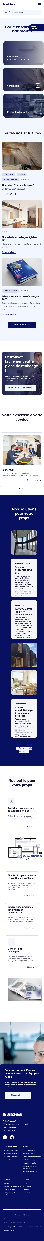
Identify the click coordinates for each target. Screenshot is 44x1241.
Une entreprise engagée (10, 1150)
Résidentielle (8, 174)
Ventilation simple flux (29, 1163)
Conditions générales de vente (12, 1227)
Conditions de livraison (34, 1227)
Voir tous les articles (22, 325)
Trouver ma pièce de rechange (20, 388)
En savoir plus (9, 194)
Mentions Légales (8, 1231)
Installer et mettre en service (12, 1186)
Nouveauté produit (11, 180)
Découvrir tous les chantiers (25, 750)
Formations (6, 1183)
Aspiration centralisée (29, 1160)
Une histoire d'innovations (11, 1157)
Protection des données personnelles (14, 1223)
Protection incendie (29, 1154)
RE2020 (22, 174)
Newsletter (26, 1193)
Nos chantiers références (10, 1160)
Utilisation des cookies (10, 1219)
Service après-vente (9, 1190)
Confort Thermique (29, 1150)
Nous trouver (27, 1186)
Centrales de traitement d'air (32, 1157)
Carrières (26, 1190)
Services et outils (10, 291)
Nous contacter (17, 1095)
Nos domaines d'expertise (11, 1154)
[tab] (19, 488)
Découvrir (31, 967)
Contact (25, 1183)
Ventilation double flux (30, 1171)
